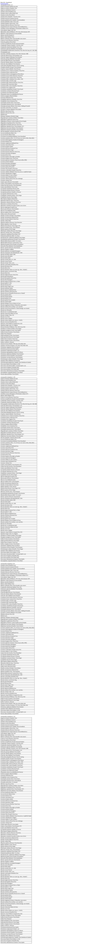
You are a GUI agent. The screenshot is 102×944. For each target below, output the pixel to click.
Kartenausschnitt (4, 3)
